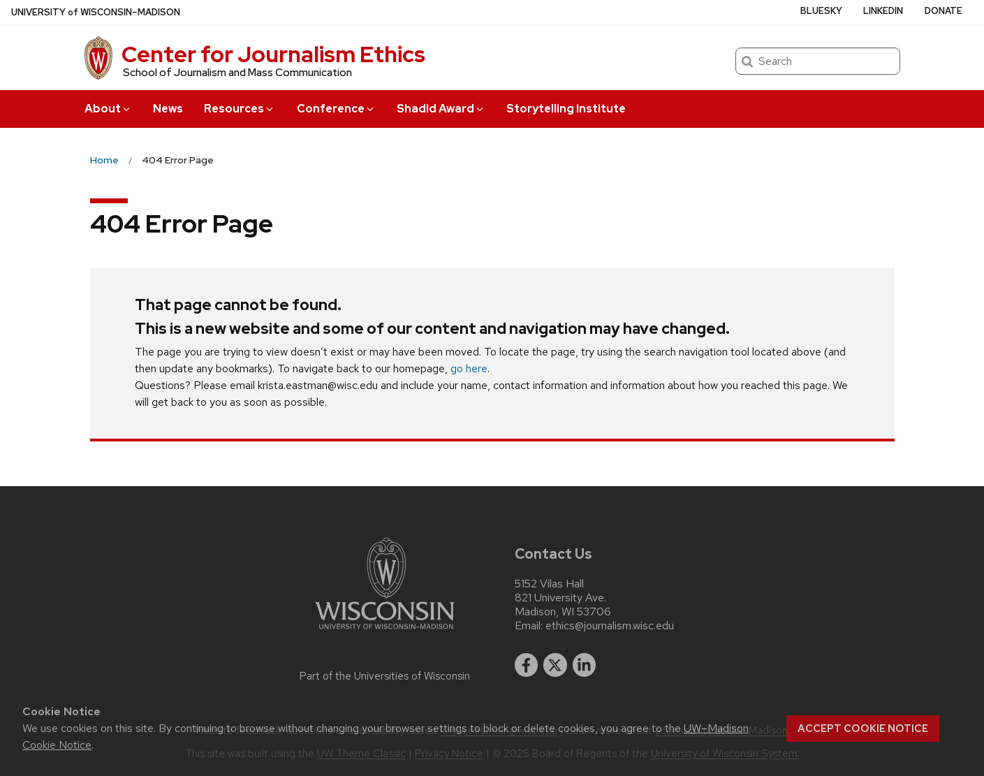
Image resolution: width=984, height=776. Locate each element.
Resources (239, 108)
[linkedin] (584, 665)
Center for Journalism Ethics (273, 54)
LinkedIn (883, 11)
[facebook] (526, 665)
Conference (336, 108)
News (168, 108)
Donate (943, 11)
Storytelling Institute (566, 108)
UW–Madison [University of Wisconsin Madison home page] (95, 12)
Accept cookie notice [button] (863, 728)
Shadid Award (441, 108)
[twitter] (555, 665)
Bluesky (821, 11)
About (108, 108)
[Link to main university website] (385, 631)
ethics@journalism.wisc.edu (609, 626)
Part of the (385, 676)
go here (468, 368)
